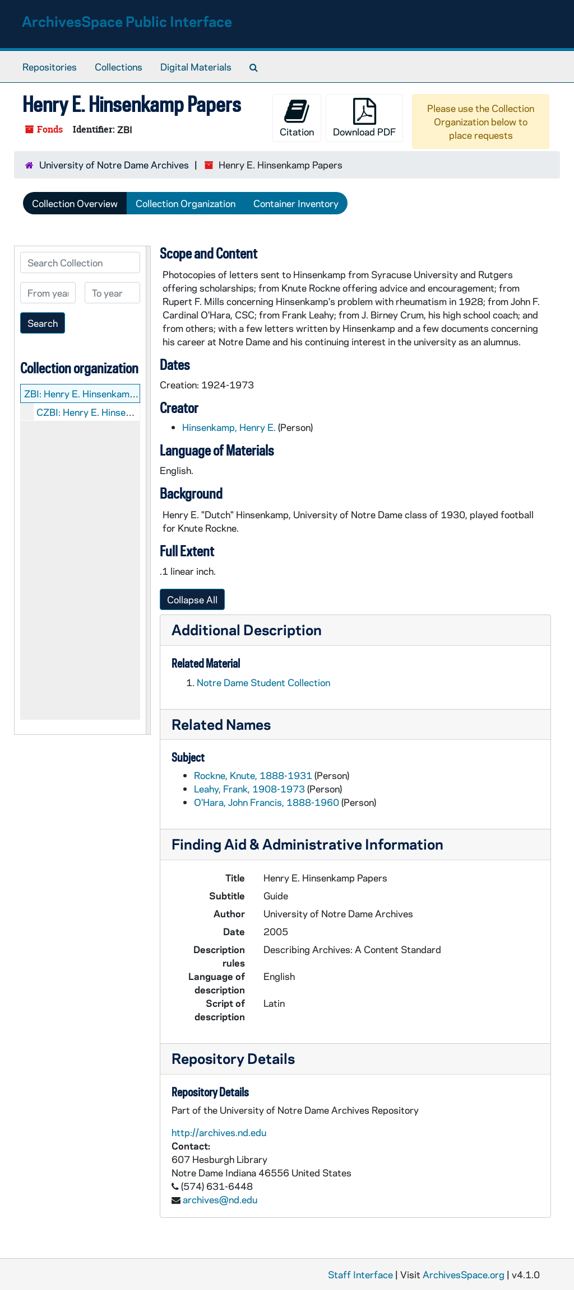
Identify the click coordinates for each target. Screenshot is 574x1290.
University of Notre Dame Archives (114, 164)
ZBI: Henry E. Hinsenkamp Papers (96, 393)
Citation (297, 118)
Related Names (221, 724)
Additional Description (247, 629)
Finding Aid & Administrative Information (307, 843)
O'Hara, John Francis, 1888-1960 (266, 802)
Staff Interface (360, 1274)
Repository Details (233, 1058)
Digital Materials (196, 66)
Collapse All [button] (192, 599)
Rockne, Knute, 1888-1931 (253, 775)
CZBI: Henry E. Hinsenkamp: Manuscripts (124, 412)
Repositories (49, 66)
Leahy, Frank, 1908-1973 (249, 788)
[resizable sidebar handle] (148, 490)
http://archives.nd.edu (219, 1132)
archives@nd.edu (220, 1199)
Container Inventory (296, 203)
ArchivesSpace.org (463, 1274)
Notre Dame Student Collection (263, 682)
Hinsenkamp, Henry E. (229, 427)
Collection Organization (185, 203)
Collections (118, 66)
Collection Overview (75, 203)
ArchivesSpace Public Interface (127, 21)
